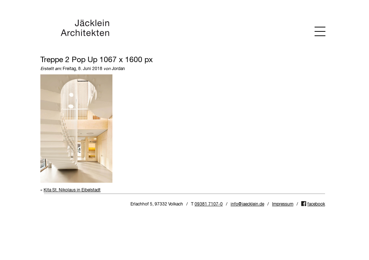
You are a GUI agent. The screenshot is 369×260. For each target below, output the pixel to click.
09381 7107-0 (209, 204)
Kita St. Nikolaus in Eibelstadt (72, 190)
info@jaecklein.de (247, 204)
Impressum (282, 204)
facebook (316, 204)
